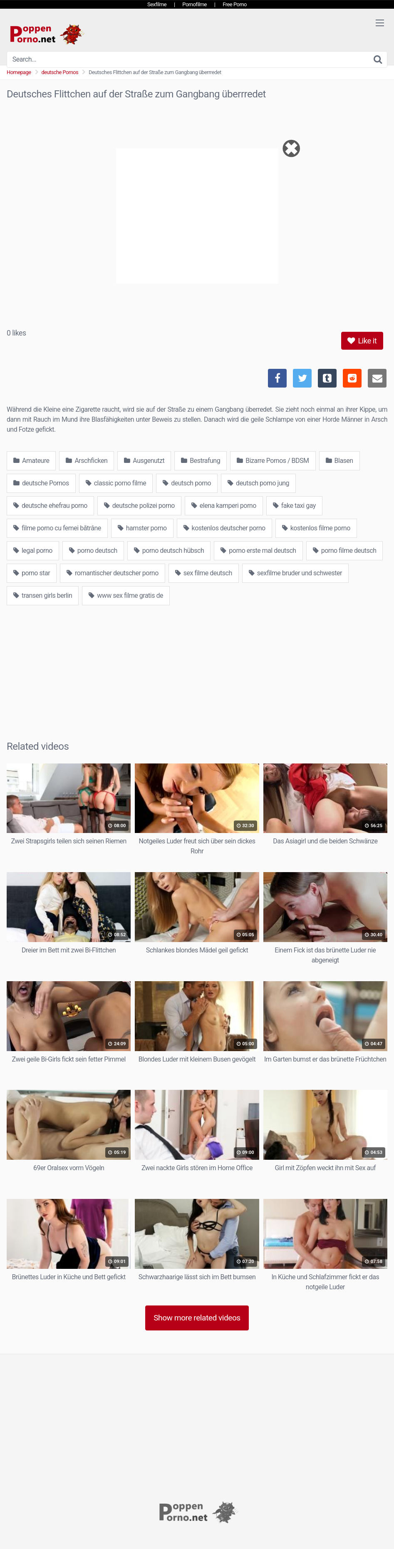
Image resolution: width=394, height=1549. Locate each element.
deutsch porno (187, 483)
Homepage (19, 72)
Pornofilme (194, 4)
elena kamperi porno (223, 506)
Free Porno (235, 4)
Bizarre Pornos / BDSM (273, 461)
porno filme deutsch (345, 550)
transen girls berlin (42, 595)
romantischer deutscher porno (113, 573)
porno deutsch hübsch (169, 550)
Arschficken (86, 461)
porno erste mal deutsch (258, 550)
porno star (31, 573)
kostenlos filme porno (316, 528)
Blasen (339, 461)
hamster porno (142, 528)
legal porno (32, 550)
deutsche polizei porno (139, 506)
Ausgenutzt (144, 461)
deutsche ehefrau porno (50, 506)
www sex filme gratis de (126, 595)
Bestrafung (200, 461)
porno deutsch (93, 550)
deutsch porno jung (258, 483)
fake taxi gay (294, 506)
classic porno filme (116, 483)
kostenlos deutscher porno (224, 528)
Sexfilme (156, 4)
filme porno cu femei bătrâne (57, 528)
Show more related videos (197, 1318)
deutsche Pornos (60, 72)
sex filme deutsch (203, 573)
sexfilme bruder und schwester (295, 573)
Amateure (31, 461)
